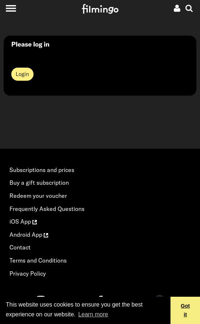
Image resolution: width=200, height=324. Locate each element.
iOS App (23, 221)
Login (22, 74)
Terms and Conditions (38, 260)
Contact (20, 247)
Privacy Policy (27, 273)
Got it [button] (185, 310)
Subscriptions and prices (41, 169)
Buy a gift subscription (39, 182)
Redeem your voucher (38, 195)
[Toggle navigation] (10, 8)
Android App (28, 234)
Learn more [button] (93, 314)
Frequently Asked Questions (47, 208)
